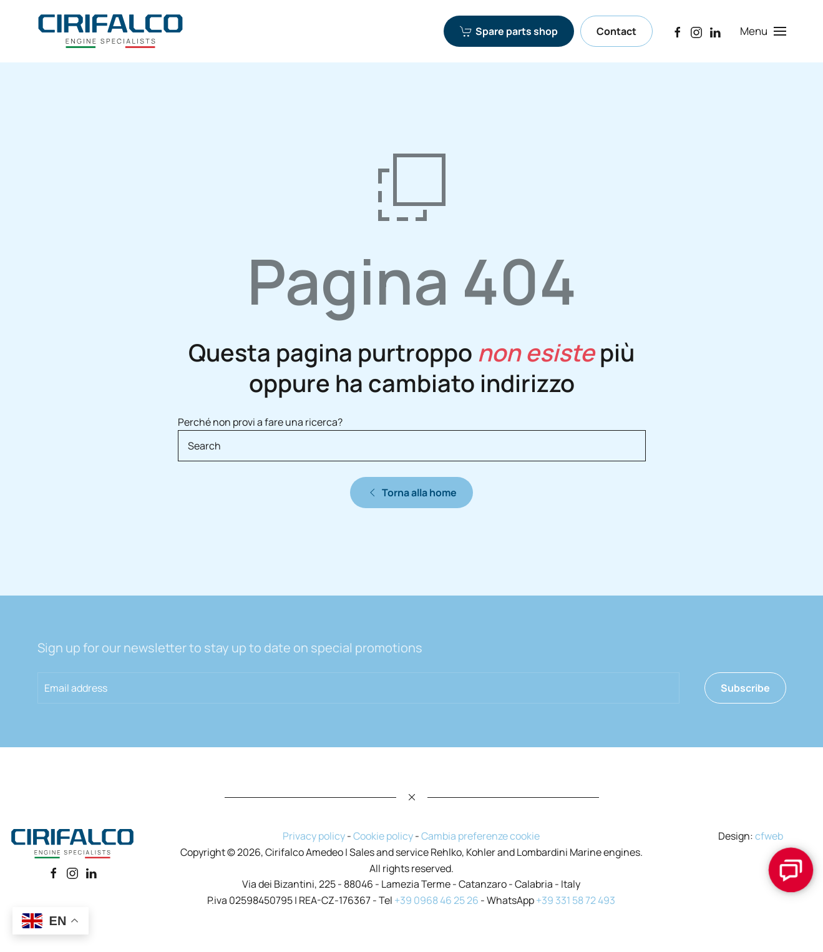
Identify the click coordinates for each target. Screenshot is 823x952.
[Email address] (358, 688)
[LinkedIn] (715, 31)
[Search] (412, 445)
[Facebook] (677, 31)
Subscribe (745, 688)
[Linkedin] (91, 873)
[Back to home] (110, 31)
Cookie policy (383, 836)
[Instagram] (696, 31)
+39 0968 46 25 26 (436, 900)
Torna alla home (411, 492)
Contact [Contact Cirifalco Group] (616, 31)
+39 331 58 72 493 (575, 900)
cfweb (769, 836)
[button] (763, 31)
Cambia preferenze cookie (480, 836)
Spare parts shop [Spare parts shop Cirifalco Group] (509, 31)
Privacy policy (314, 836)
